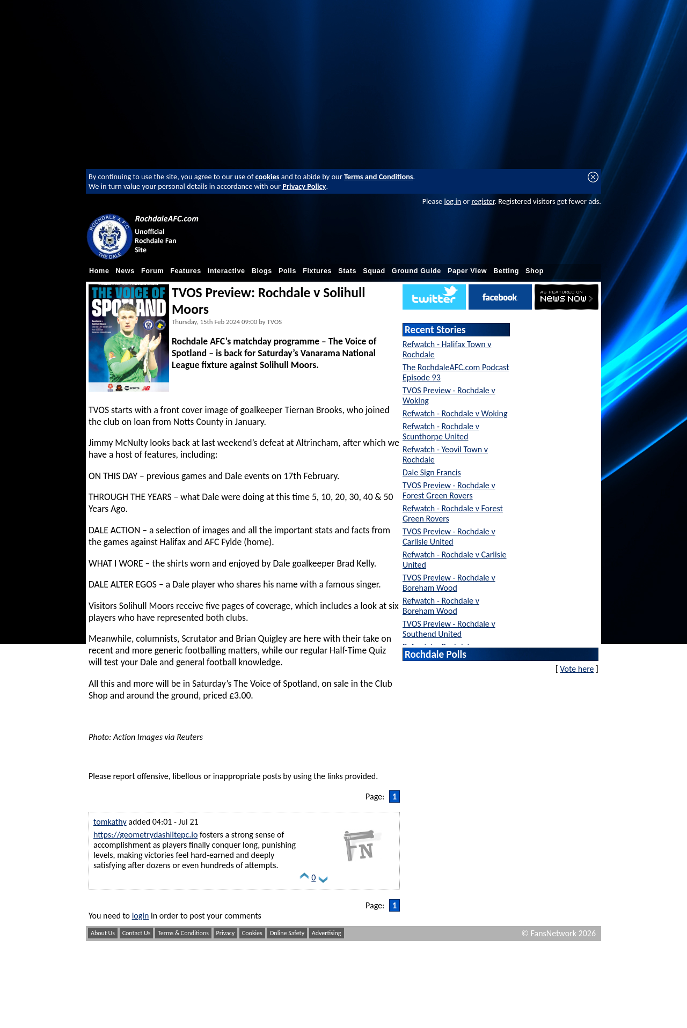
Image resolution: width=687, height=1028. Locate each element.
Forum (152, 271)
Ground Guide (416, 271)
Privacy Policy (304, 186)
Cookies (252, 933)
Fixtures (317, 271)
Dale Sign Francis (432, 472)
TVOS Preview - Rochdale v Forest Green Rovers (449, 490)
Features (185, 271)
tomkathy (110, 822)
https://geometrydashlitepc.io (145, 834)
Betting (506, 271)
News (125, 271)
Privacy (225, 933)
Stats (347, 271)
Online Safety (286, 933)
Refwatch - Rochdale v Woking (455, 413)
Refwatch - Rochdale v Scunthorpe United (441, 431)
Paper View (467, 271)
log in (452, 201)
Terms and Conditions (378, 176)
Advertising (326, 933)
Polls (287, 271)
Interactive (226, 271)
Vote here (577, 669)
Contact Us (136, 933)
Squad (374, 271)
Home (99, 271)
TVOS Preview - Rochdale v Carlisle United (449, 536)
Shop (534, 271)
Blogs (262, 271)
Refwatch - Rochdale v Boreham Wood (441, 606)
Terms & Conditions (183, 933)
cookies (267, 176)
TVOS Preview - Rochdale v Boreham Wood (449, 582)
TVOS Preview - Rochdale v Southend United (449, 629)
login (140, 915)
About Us (103, 933)
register (482, 201)
